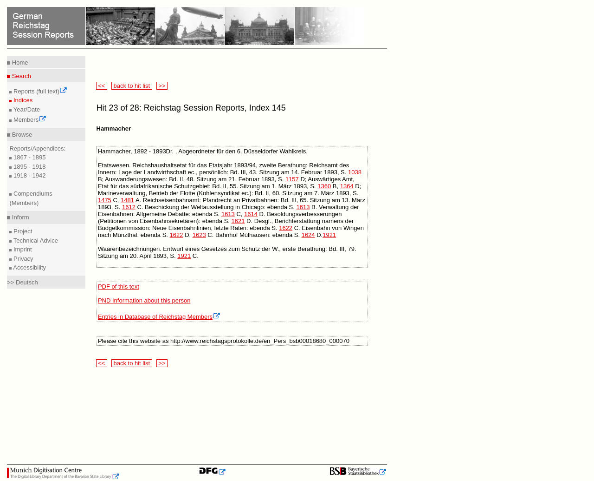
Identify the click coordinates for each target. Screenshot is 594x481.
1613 (303, 207)
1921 (329, 234)
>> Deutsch (22, 282)
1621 (238, 220)
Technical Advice (35, 240)
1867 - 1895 (28, 157)
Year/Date (26, 109)
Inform (19, 217)
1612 (129, 207)
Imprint (22, 249)
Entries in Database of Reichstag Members (159, 316)
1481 (127, 200)
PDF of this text (118, 286)
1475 (104, 200)
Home (19, 62)
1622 (285, 227)
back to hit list (132, 85)
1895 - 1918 (28, 166)
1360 (324, 186)
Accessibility (29, 267)
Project (22, 231)
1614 (251, 214)
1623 (199, 234)
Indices (22, 100)
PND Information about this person (144, 300)
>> (162, 85)
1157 (292, 179)
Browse (21, 134)
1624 (308, 234)
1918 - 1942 (28, 175)
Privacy (22, 258)
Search (20, 75)
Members (29, 119)
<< (102, 85)
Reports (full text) (39, 91)
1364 (347, 186)
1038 (355, 172)
